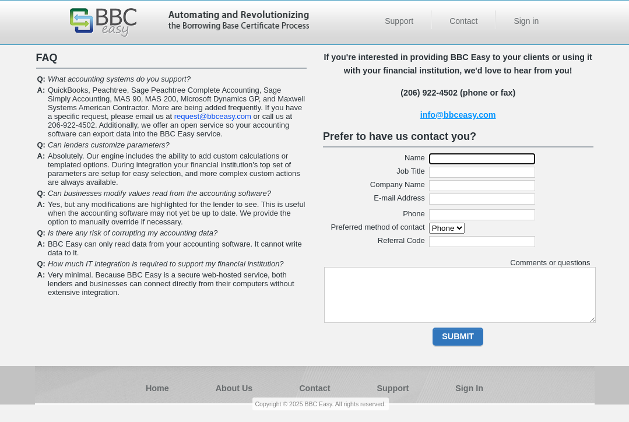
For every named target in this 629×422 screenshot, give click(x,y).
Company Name (397, 184)
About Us (234, 388)
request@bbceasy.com (212, 116)
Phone (414, 213)
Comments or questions (550, 262)
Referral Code (401, 240)
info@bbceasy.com (458, 114)
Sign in (526, 21)
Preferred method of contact (378, 227)
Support (399, 21)
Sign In (469, 388)
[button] (458, 337)
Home (157, 388)
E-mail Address (399, 198)
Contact (463, 21)
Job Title (410, 171)
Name (415, 157)
